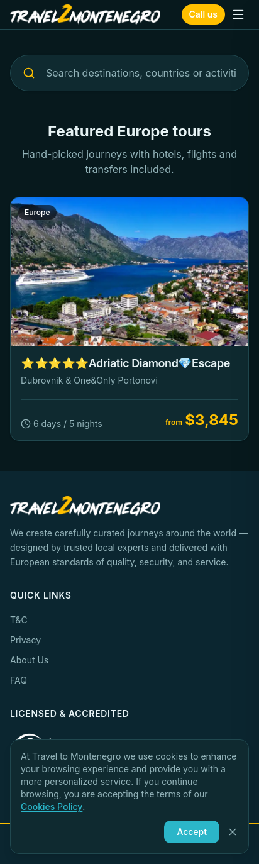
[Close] (232, 832)
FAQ (18, 680)
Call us (203, 14)
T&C (19, 619)
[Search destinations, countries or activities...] (129, 73)
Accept (192, 831)
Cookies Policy (51, 806)
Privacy (25, 639)
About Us (29, 660)
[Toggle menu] (238, 14)
